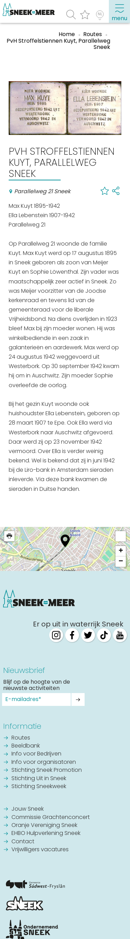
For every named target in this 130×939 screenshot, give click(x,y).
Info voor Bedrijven (36, 754)
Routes (20, 738)
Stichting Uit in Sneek (38, 778)
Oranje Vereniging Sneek (44, 825)
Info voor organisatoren (43, 762)
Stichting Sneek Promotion (46, 770)
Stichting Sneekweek (38, 786)
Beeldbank (25, 746)
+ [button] (121, 551)
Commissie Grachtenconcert (50, 817)
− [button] (121, 561)
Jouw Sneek (27, 809)
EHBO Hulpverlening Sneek (45, 833)
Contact (22, 841)
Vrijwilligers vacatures (40, 849)
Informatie (22, 726)
